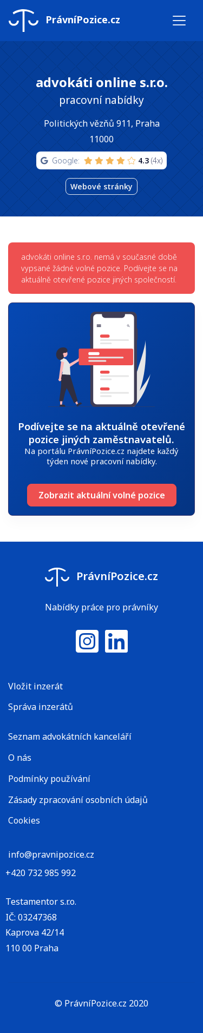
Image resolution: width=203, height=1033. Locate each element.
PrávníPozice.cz (64, 20)
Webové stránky (101, 186)
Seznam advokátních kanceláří (70, 736)
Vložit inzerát (35, 686)
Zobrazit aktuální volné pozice (101, 495)
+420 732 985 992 (40, 873)
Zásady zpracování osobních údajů (78, 800)
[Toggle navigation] (179, 20)
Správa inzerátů (40, 707)
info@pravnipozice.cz (51, 854)
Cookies (24, 820)
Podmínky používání (49, 779)
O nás (19, 758)
